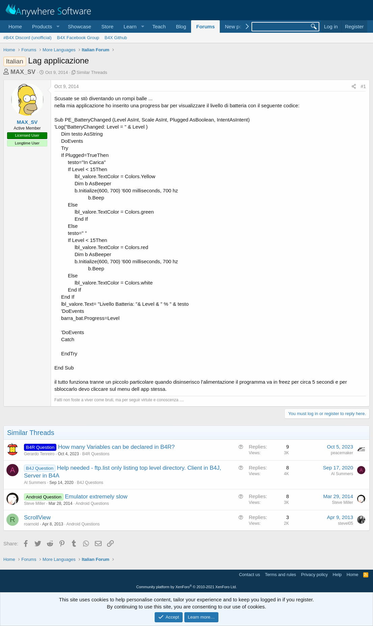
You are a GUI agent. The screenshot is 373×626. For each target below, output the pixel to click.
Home (15, 26)
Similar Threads (92, 72)
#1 (363, 86)
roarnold (31, 524)
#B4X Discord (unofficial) (27, 37)
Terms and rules (280, 574)
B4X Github (116, 37)
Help (337, 574)
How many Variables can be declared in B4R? (116, 447)
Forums (205, 26)
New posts (236, 26)
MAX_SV (22, 72)
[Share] (353, 86)
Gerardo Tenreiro (39, 454)
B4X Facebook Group (78, 37)
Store (107, 26)
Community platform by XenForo (186, 587)
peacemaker (342, 453)
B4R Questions (96, 454)
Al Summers (35, 482)
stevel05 (345, 523)
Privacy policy (314, 574)
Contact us (249, 574)
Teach (159, 26)
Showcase (79, 26)
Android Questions (92, 503)
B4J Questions (90, 482)
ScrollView (37, 517)
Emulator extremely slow (96, 496)
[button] (45, 26)
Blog (181, 26)
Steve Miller (34, 503)
